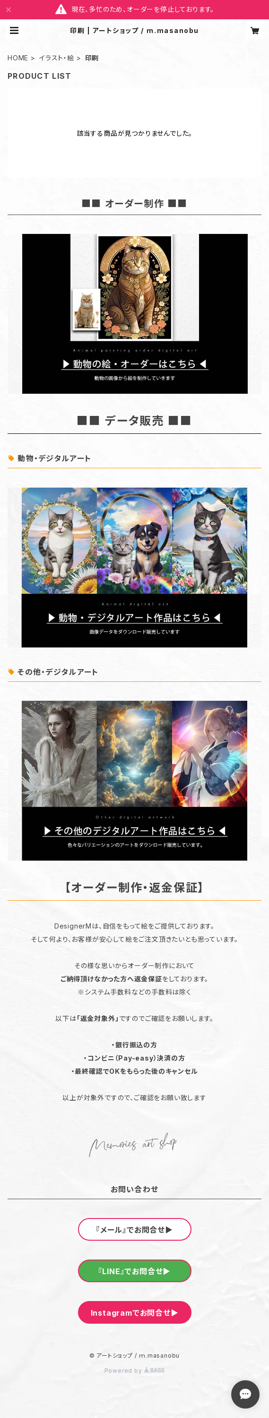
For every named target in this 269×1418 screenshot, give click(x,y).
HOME (18, 58)
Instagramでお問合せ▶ (135, 1313)
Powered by (134, 1370)
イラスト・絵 (56, 58)
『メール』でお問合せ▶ (134, 1230)
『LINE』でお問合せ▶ (134, 1271)
